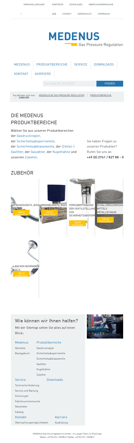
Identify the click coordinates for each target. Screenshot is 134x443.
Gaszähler (38, 152)
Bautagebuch (22, 353)
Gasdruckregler (28, 136)
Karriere (43, 74)
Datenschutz (85, 14)
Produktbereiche (52, 64)
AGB (54, 14)
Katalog (19, 412)
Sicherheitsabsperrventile (35, 141)
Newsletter (21, 407)
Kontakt (66, 14)
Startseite (57, 5)
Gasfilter (41, 364)
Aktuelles (20, 348)
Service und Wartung (26, 391)
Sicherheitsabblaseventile (35, 146)
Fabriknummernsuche (101, 5)
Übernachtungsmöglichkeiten (31, 423)
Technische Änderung (27, 385)
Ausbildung (61, 423)
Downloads (76, 5)
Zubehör (31, 157)
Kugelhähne (61, 152)
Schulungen (22, 396)
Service (80, 64)
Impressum (104, 14)
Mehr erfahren (21, 213)
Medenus (22, 64)
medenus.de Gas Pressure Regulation (61, 95)
